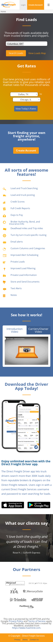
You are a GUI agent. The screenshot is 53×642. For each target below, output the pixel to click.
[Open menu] (48, 5)
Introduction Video (15, 330)
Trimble (18, 599)
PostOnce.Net (26, 607)
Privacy (17, 640)
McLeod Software (15, 583)
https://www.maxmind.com (26, 627)
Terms (25, 640)
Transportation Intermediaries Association (14, 591)
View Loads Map (37, 53)
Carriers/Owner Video (38, 330)
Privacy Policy (16, 621)
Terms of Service (36, 621)
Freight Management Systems (37, 600)
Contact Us (34, 640)
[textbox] (25, 43)
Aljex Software (38, 583)
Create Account (26, 150)
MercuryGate (32, 591)
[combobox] (26, 43)
